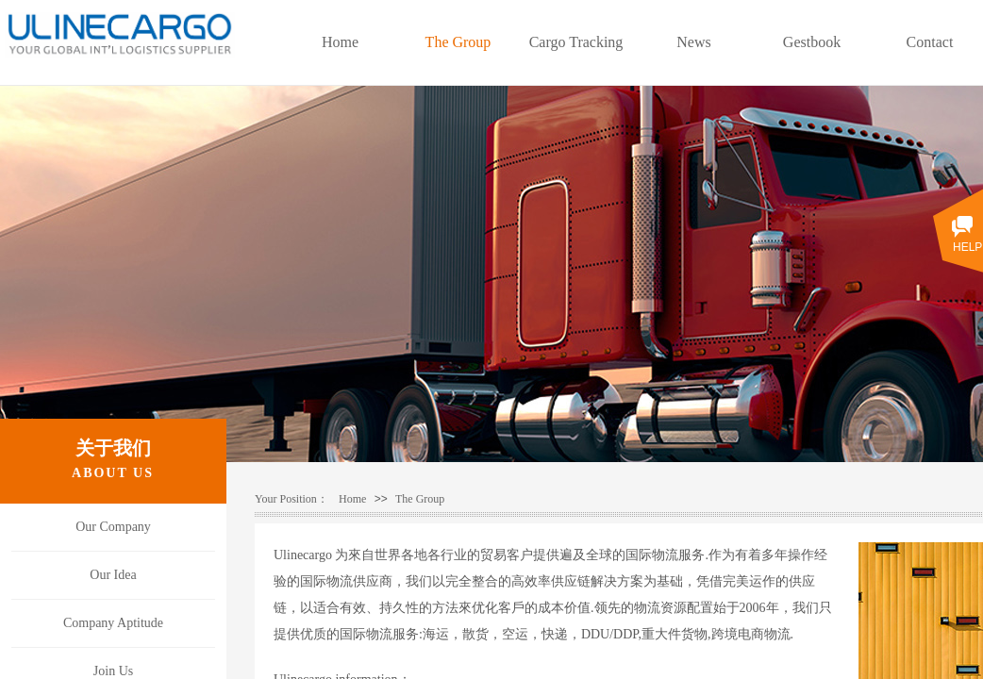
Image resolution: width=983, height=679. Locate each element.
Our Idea (113, 575)
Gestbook (812, 42)
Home (352, 498)
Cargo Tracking (576, 42)
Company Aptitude (113, 623)
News (693, 42)
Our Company (113, 527)
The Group (419, 498)
